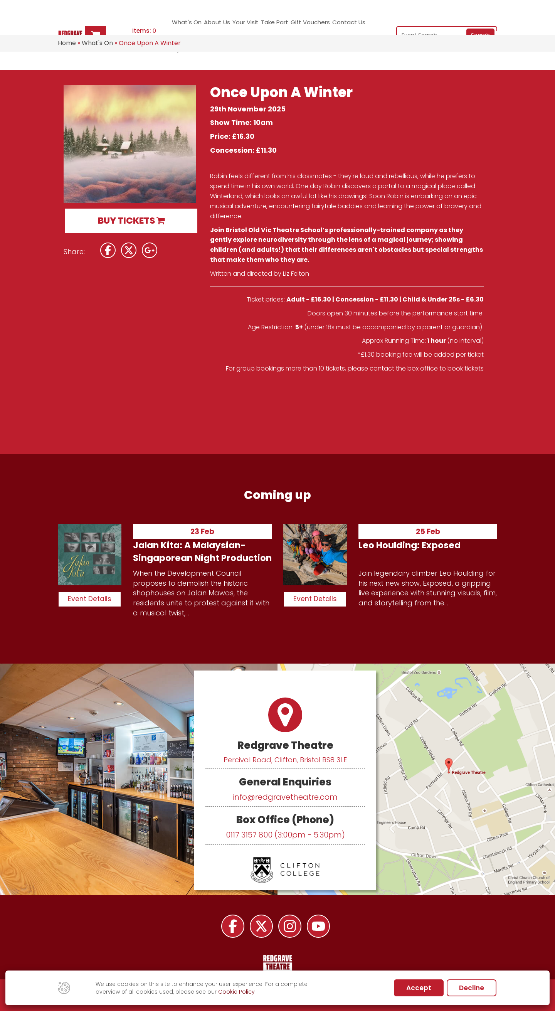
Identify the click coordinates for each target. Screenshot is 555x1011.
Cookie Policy (236, 992)
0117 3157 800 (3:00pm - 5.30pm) (285, 834)
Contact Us (332, 25)
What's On (182, 25)
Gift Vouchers (294, 25)
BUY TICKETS (131, 220)
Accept (418, 987)
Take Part (261, 25)
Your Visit (233, 25)
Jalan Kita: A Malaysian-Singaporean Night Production (202, 551)
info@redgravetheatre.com (285, 797)
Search (480, 24)
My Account (365, 25)
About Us (210, 25)
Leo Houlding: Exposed (409, 545)
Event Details (89, 598)
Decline (471, 987)
